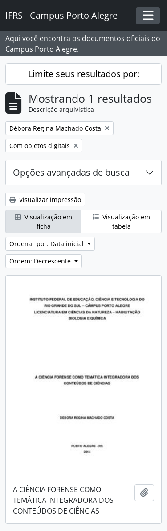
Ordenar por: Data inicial (47, 243)
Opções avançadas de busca (71, 172)
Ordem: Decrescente (41, 261)
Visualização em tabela (121, 222)
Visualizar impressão (45, 199)
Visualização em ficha (43, 222)
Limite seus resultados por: (83, 74)
